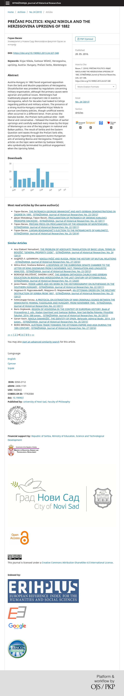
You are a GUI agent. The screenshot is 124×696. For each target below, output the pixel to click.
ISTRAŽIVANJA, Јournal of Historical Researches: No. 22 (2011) (72, 220)
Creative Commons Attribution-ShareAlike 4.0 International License (77, 562)
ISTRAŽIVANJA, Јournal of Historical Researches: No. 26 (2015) (75, 315)
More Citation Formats (88, 86)
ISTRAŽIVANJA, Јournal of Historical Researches (36, 3)
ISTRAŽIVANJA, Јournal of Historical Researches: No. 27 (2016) (47, 261)
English (12, 358)
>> (33, 334)
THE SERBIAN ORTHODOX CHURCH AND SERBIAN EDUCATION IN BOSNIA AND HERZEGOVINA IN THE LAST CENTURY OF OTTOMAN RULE (60, 276)
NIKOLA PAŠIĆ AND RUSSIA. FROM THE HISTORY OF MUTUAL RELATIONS (77, 258)
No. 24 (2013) (35, 12)
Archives (21, 12)
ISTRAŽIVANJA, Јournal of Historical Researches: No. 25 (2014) (46, 233)
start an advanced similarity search (41, 341)
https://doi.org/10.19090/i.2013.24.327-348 (36, 53)
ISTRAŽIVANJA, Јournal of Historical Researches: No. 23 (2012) (65, 214)
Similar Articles (17, 243)
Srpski (11, 368)
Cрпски (12, 363)
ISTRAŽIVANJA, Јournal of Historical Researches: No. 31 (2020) (46, 280)
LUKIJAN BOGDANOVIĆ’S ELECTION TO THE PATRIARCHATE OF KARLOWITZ (68, 230)
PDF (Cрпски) (86, 39)
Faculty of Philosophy (59, 401)
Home (11, 12)
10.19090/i (18, 397)
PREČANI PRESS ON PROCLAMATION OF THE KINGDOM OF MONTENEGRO (68, 224)
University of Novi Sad (34, 401)
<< (9, 334)
